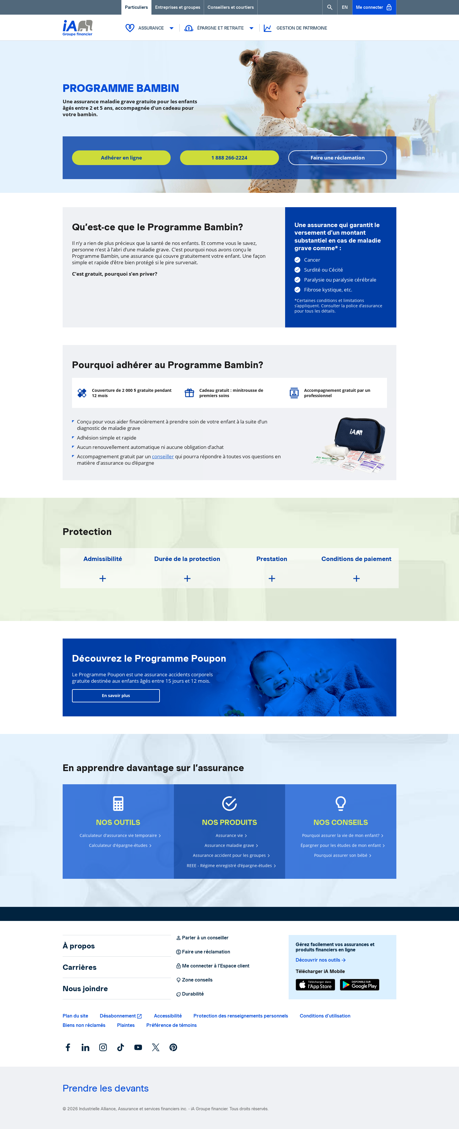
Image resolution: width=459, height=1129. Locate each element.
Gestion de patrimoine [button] (295, 28)
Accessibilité (168, 1016)
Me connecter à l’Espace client (212, 966)
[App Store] (315, 985)
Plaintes (126, 1025)
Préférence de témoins (171, 1025)
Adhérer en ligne (121, 157)
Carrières (80, 967)
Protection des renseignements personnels (240, 1016)
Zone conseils (194, 980)
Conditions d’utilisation (325, 1016)
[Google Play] (359, 985)
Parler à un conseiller (202, 938)
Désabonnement (118, 1016)
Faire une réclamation (338, 157)
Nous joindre (85, 988)
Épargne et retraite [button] (220, 28)
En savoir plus (116, 695)
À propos (79, 946)
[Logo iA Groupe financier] (78, 28)
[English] (345, 7)
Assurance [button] (150, 28)
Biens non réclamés (84, 1025)
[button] (330, 7)
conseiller (163, 456)
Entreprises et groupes (177, 7)
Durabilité (190, 994)
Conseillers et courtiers (231, 7)
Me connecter (374, 7)
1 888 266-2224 (229, 157)
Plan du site (75, 1016)
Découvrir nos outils (321, 960)
